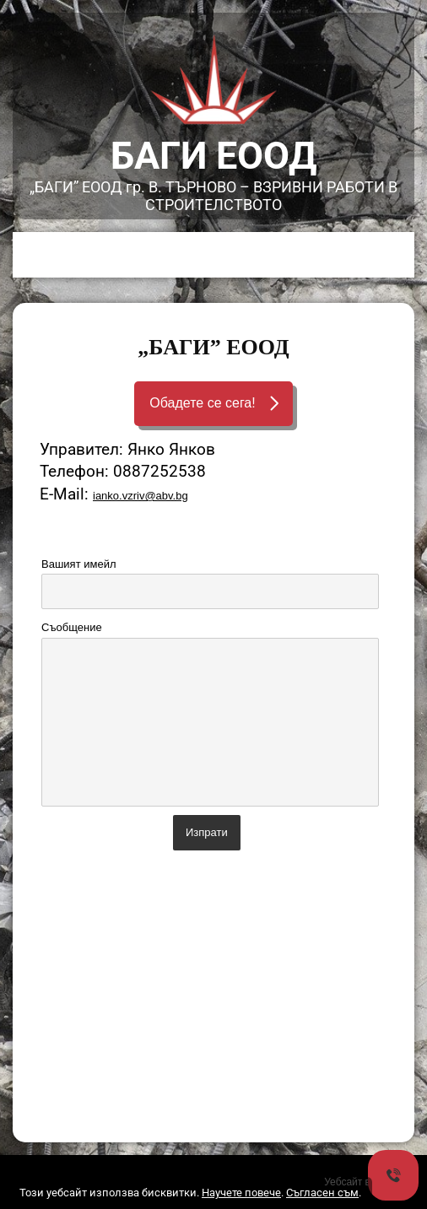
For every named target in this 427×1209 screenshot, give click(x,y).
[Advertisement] (213, 999)
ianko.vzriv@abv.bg (140, 495)
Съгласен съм (322, 1192)
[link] (213, 77)
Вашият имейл (78, 564)
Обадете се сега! (202, 403)
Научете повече (241, 1192)
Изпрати (207, 832)
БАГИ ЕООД (214, 155)
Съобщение (71, 627)
